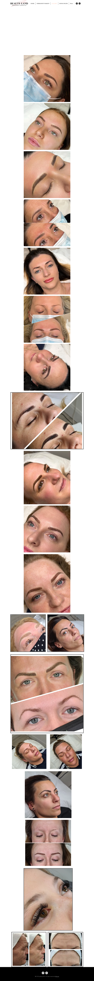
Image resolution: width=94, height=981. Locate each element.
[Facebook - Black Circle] (77, 3)
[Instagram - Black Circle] (80, 3)
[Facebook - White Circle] (43, 973)
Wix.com (57, 976)
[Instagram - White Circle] (46, 973)
